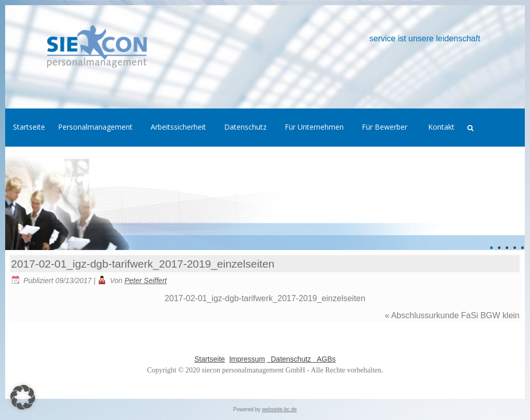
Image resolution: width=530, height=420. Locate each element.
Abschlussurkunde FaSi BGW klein (455, 315)
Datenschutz (290, 359)
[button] (23, 397)
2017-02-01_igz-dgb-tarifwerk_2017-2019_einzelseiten (142, 264)
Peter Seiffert (146, 280)
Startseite (209, 359)
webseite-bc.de (279, 409)
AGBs (324, 359)
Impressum (247, 359)
